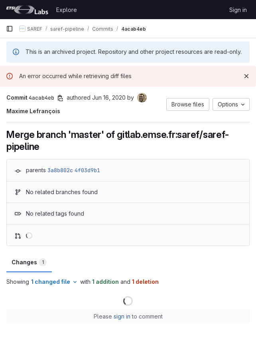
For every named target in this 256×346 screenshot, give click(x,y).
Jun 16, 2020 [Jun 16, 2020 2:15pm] (109, 97)
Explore (66, 9)
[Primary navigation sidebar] (9, 28)
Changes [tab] (29, 262)
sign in (122, 316)
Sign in (238, 9)
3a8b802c (60, 170)
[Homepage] (27, 9)
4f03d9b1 (87, 170)
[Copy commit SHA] (60, 98)
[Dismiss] (246, 76)
